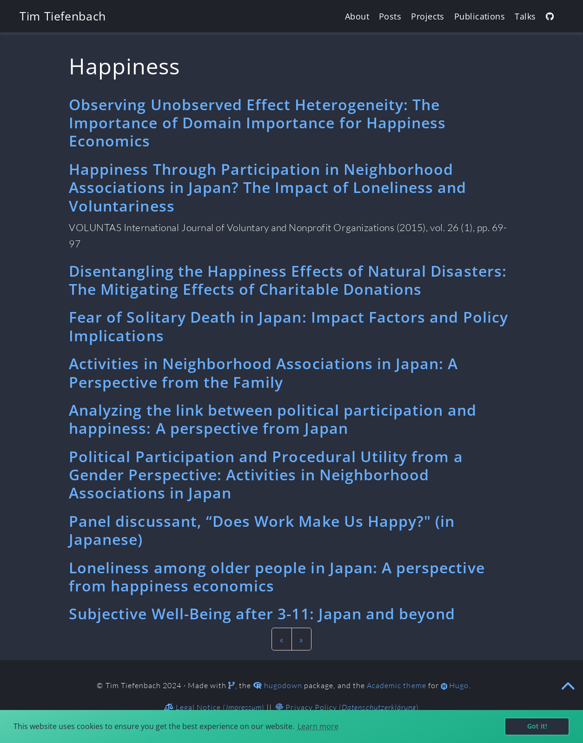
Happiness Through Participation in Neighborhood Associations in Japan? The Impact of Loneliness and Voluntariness (268, 187)
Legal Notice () (214, 707)
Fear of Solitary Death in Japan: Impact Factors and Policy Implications (288, 326)
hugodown (283, 685)
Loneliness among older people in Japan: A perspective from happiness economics (277, 576)
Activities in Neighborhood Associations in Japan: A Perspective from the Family (263, 372)
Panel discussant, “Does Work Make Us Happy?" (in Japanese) (262, 530)
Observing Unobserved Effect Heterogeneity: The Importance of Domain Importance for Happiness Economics (257, 122)
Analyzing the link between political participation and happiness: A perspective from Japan (273, 419)
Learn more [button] (318, 726)
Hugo (459, 685)
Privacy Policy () (347, 707)
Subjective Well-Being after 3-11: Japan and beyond (262, 614)
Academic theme (396, 685)
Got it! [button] (537, 726)
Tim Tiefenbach (63, 16)
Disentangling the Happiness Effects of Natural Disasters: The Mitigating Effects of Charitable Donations (288, 280)
